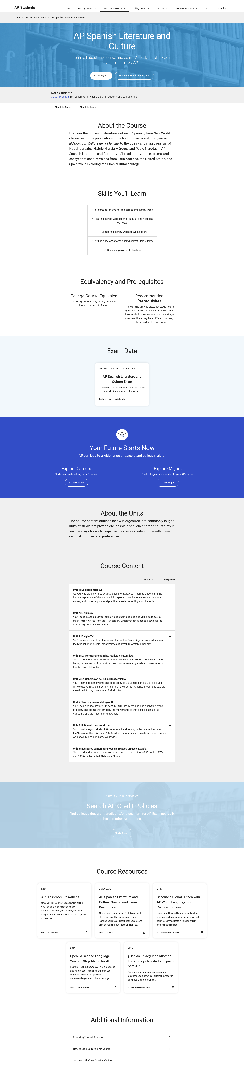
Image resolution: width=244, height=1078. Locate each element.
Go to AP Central (60, 96)
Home (17, 17)
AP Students (24, 7)
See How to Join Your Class (134, 75)
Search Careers (76, 482)
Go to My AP (101, 75)
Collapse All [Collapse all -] (169, 579)
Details (102, 399)
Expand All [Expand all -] (149, 579)
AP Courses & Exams (36, 17)
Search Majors (167, 482)
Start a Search (122, 833)
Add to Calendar (117, 399)
